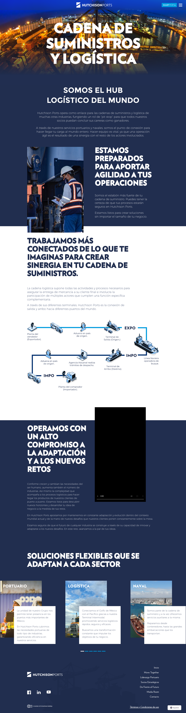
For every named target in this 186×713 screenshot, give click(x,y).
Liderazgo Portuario (149, 677)
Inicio (156, 667)
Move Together (151, 672)
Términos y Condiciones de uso (144, 707)
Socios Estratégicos (150, 682)
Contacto (154, 696)
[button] (29, 616)
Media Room (153, 691)
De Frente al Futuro (149, 687)
